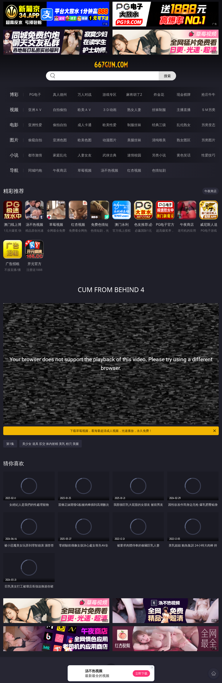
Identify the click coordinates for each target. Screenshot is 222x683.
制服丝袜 (134, 124)
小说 (14, 155)
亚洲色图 (60, 140)
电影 (14, 125)
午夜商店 (60, 170)
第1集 (10, 444)
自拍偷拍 (60, 109)
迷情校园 (134, 155)
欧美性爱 (109, 124)
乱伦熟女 (184, 124)
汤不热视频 (109, 170)
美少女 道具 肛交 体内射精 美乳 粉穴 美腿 (50, 444)
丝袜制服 (159, 109)
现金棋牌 (184, 94)
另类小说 (159, 155)
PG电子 (35, 94)
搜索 (167, 75)
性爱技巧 (208, 155)
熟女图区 (184, 140)
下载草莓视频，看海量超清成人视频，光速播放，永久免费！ (143, 430)
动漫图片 (109, 140)
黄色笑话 (184, 155)
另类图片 (208, 140)
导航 (14, 170)
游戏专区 (109, 94)
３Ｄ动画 (109, 109)
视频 (14, 109)
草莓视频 (84, 170)
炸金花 (159, 94)
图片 (14, 140)
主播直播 (184, 109)
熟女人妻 (134, 109)
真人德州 (60, 94)
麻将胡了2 (134, 94)
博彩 (14, 94)
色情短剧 (159, 170)
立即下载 (141, 673)
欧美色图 (84, 140)
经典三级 (159, 124)
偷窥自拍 (35, 140)
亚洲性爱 (35, 124)
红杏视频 (134, 170)
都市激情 (35, 155)
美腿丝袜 (134, 140)
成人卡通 (84, 124)
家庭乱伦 (60, 155)
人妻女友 (84, 155)
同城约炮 (35, 170)
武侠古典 (109, 155)
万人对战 (84, 94)
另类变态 (208, 124)
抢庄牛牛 (208, 94)
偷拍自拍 (60, 124)
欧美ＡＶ (84, 109)
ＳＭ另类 (208, 109)
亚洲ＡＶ (35, 109)
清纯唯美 (159, 140)
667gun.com (111, 64)
